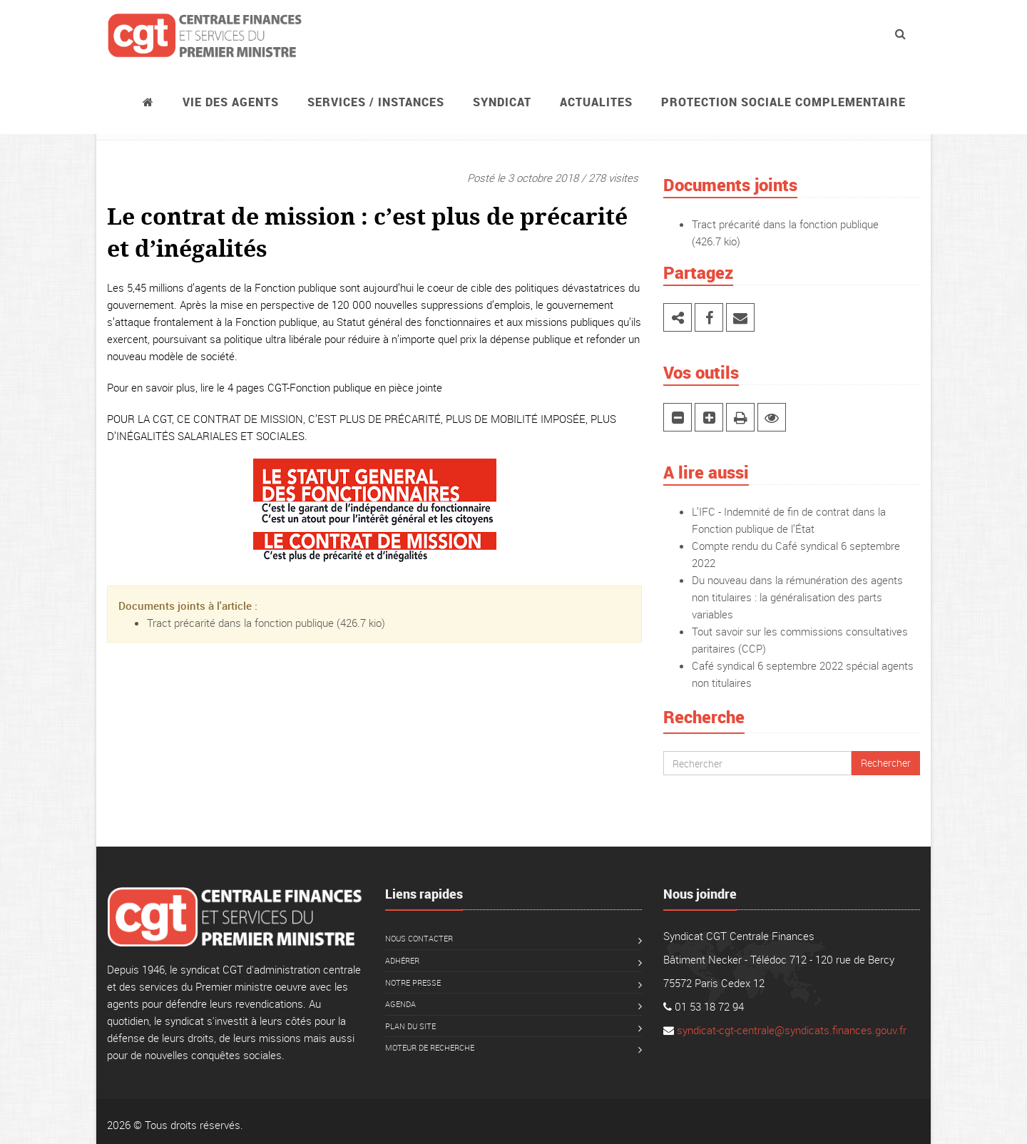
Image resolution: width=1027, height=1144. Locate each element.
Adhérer (402, 960)
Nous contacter (419, 938)
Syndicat (502, 102)
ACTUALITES (596, 102)
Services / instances (375, 102)
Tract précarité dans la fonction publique (240, 623)
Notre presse (413, 982)
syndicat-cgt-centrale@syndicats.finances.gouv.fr (791, 1030)
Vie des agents (231, 102)
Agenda (400, 1004)
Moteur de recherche (429, 1047)
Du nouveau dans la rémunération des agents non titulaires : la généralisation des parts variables (797, 597)
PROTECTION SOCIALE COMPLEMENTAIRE (783, 102)
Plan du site (410, 1026)
